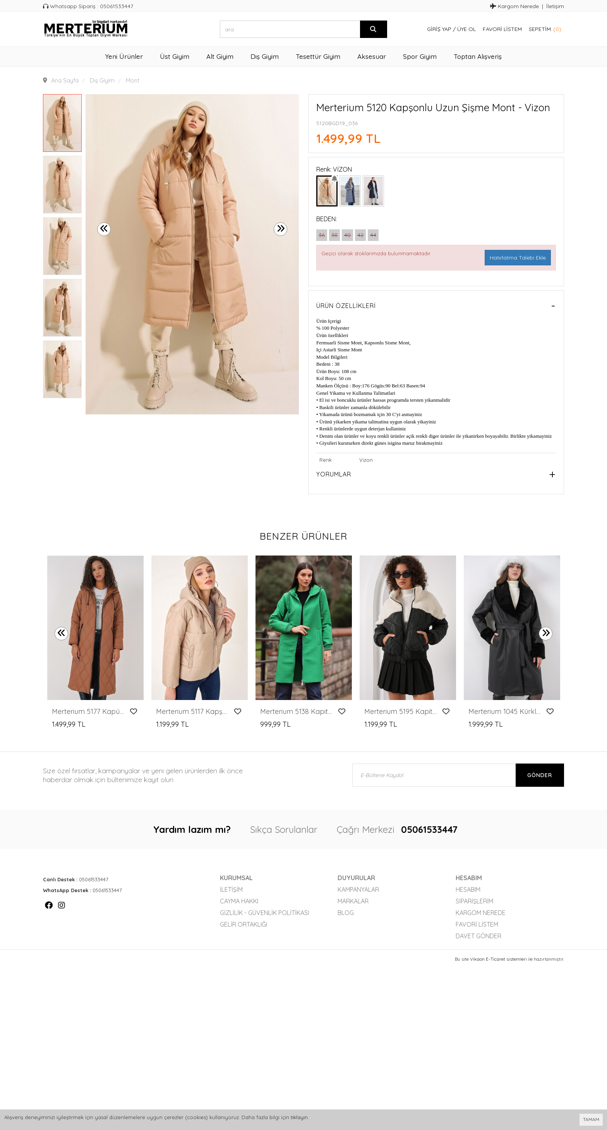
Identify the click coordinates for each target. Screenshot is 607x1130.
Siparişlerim (474, 901)
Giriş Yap (439, 29)
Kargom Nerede (514, 6)
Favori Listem (502, 29)
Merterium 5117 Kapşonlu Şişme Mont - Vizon (193, 711)
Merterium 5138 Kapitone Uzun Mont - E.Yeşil (297, 711)
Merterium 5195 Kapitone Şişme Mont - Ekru (401, 711)
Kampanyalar (358, 889)
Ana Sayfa (65, 80)
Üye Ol (466, 29)
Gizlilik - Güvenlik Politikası (264, 913)
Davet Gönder (478, 936)
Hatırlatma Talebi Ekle (518, 257)
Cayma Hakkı (239, 901)
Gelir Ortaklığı (243, 924)
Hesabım (468, 889)
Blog (346, 913)
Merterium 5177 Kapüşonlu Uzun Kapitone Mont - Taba (89, 711)
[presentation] (104, 229)
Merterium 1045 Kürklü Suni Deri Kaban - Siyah (505, 711)
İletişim (555, 6)
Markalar (353, 901)
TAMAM (591, 1119)
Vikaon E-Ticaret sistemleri (498, 959)
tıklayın (299, 1117)
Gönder (539, 775)
